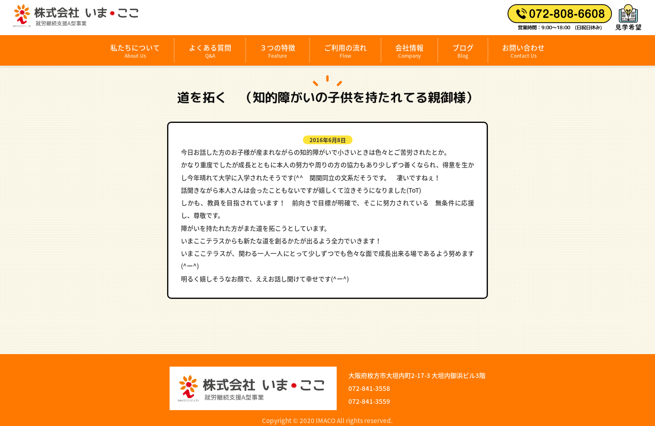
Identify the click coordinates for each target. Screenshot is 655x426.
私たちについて (135, 51)
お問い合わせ (523, 51)
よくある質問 (210, 51)
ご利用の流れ (345, 51)
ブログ (463, 51)
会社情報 (409, 51)
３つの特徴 (277, 51)
